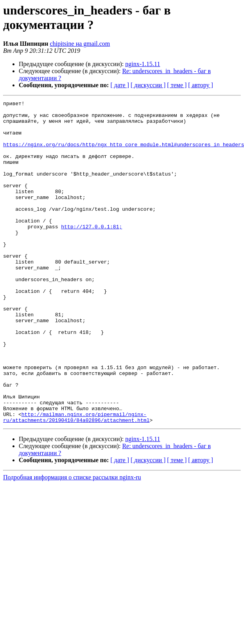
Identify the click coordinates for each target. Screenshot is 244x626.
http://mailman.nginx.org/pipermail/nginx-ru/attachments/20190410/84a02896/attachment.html (76, 481)
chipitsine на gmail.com (80, 43)
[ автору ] (200, 85)
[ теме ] (177, 85)
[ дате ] (119, 85)
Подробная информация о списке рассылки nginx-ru (72, 541)
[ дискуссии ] (148, 85)
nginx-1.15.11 (142, 64)
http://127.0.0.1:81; (91, 252)
